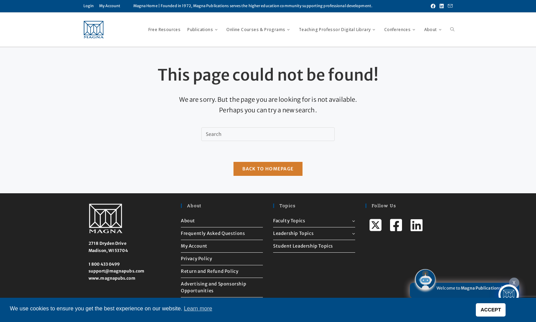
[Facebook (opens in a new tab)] (433, 6)
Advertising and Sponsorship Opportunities (213, 287)
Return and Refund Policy (209, 271)
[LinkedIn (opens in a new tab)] (442, 6)
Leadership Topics (314, 233)
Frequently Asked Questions (213, 233)
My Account (110, 5)
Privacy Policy (196, 259)
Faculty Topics (314, 221)
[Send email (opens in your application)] (449, 6)
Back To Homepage (268, 169)
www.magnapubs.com (112, 278)
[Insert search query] (268, 134)
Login (88, 5)
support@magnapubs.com (116, 271)
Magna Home (145, 5)
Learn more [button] (198, 308)
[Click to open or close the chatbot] (508, 294)
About (188, 221)
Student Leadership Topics (303, 246)
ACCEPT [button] (491, 309)
